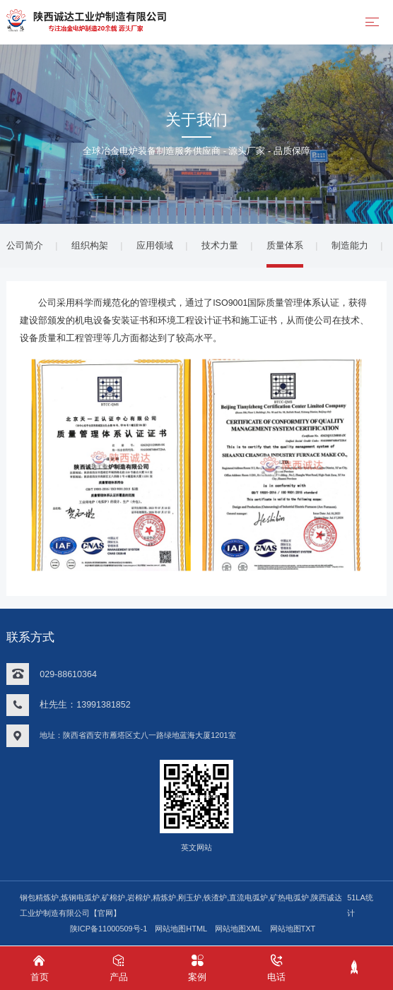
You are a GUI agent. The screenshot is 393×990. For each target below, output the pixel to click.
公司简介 (24, 246)
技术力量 (219, 246)
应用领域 (154, 246)
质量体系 (284, 246)
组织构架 (89, 246)
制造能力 (350, 246)
